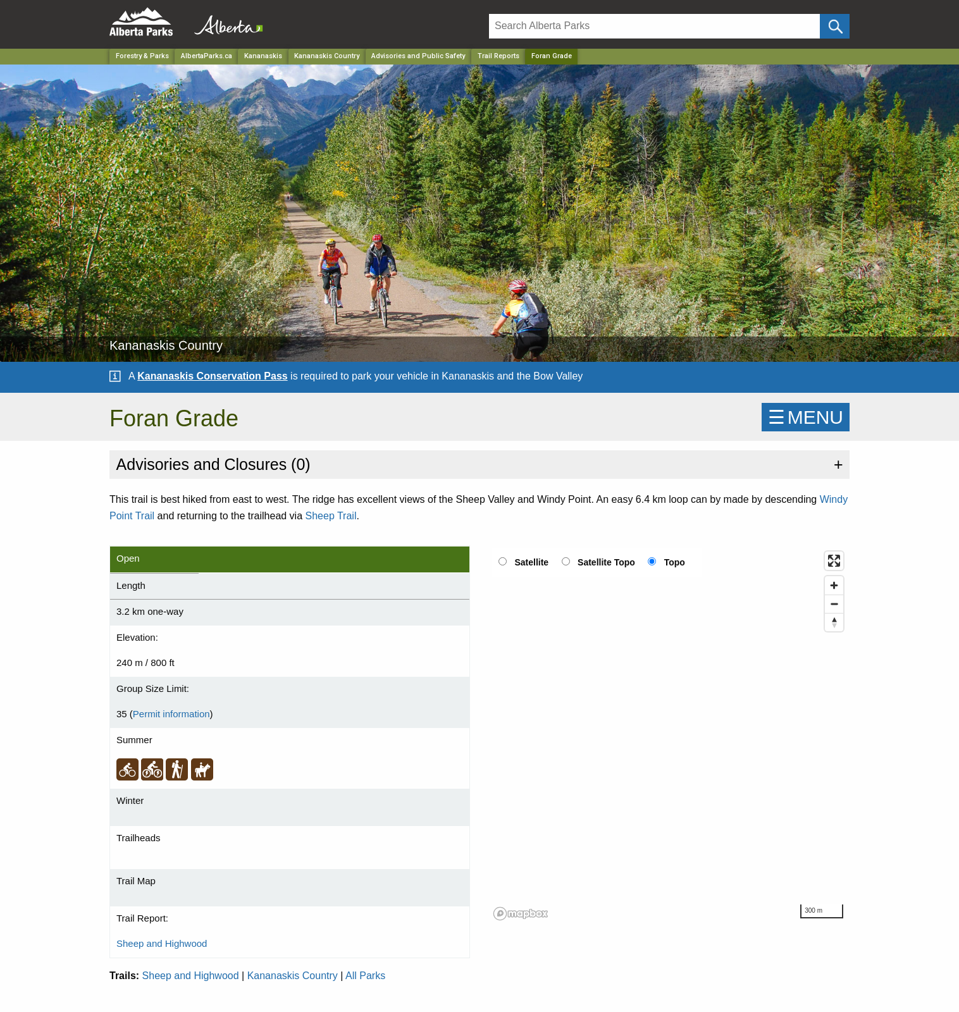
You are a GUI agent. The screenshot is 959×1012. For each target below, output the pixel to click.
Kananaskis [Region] (263, 56)
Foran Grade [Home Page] (551, 56)
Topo (674, 562)
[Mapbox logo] (520, 913)
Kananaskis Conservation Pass (212, 376)
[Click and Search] (835, 26)
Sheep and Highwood (161, 943)
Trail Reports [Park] (498, 56)
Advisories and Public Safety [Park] (418, 56)
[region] (669, 735)
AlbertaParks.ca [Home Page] (206, 56)
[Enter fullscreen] (834, 561)
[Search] (654, 26)
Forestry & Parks (142, 56)
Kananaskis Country (292, 975)
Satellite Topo (606, 562)
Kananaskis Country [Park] (326, 56)
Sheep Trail (331, 515)
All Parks (365, 975)
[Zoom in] (834, 585)
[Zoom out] (834, 604)
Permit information (171, 713)
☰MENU (805, 417)
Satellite (531, 562)
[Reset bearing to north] (834, 622)
